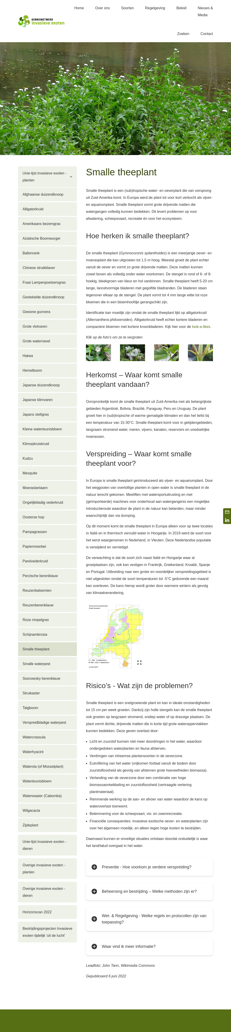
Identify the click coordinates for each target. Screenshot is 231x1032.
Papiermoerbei (34, 546)
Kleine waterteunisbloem (42, 429)
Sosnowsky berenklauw (41, 678)
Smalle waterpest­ (36, 664)
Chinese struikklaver (39, 268)
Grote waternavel (36, 341)
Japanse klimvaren (38, 400)
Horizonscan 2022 (37, 912)
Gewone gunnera (36, 312)
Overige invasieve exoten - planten (44, 868)
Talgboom (30, 708)
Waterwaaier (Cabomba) (42, 796)
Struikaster (31, 693)
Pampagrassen (35, 532)
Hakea (28, 356)
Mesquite (30, 473)
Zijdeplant (30, 825)
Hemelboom (32, 370)
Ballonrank (31, 253)
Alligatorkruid (33, 209)
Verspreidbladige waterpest (44, 722)
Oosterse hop (33, 517)
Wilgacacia (31, 810)
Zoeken (183, 34)
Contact (207, 34)
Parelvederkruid (35, 561)
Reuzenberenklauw (38, 605)
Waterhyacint (33, 752)
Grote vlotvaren (35, 326)
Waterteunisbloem (37, 781)
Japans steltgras (36, 414)
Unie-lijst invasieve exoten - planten (45, 176)
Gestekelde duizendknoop (43, 297)
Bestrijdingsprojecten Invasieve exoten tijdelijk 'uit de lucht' (47, 932)
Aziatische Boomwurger (41, 238)
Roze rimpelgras (36, 620)
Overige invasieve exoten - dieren (44, 892)
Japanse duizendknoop (41, 385)
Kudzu (28, 458)
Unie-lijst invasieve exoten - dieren (45, 845)
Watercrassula (34, 737)
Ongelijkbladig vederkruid (43, 502)
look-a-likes (201, 327)
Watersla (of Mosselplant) (43, 766)
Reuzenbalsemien (37, 590)
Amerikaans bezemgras (41, 224)
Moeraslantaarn (35, 488)
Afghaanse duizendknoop (43, 194)
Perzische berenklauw (40, 576)
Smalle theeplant (36, 649)
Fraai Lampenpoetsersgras (44, 282)
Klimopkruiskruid (36, 444)
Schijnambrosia (35, 634)
